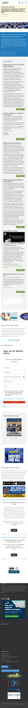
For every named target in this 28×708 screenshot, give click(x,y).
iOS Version (5, 16)
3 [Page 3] (16, 299)
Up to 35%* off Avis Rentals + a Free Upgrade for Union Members (13, 114)
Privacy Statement (17, 703)
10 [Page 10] (16, 302)
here (15, 524)
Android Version (6, 14)
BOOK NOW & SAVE (7, 131)
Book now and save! (7, 287)
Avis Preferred (14, 126)
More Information (5, 595)
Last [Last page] (6, 305)
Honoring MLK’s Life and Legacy (10, 231)
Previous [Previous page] (7, 299)
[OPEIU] (5, 2)
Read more (20, 109)
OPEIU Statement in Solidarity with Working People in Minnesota (13, 180)
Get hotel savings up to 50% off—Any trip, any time (14, 275)
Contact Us (4, 666)
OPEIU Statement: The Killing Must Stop (12, 143)
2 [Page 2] (13, 299)
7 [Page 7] (7, 302)
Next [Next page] (20, 302)
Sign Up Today (14, 340)
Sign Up (14, 530)
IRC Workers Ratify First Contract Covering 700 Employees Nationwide (13, 65)
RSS (24, 295)
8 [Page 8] (10, 302)
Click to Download (14, 438)
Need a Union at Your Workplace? (10, 670)
